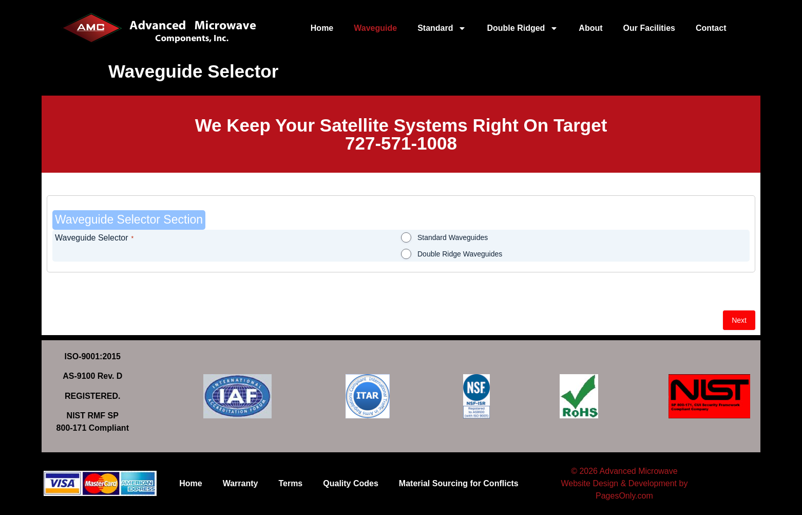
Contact (711, 28)
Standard (441, 28)
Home (322, 28)
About (590, 28)
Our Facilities (649, 28)
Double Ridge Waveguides (459, 254)
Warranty (240, 483)
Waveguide (375, 28)
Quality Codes (350, 483)
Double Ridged (522, 28)
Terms (290, 483)
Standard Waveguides (452, 237)
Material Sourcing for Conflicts (459, 483)
